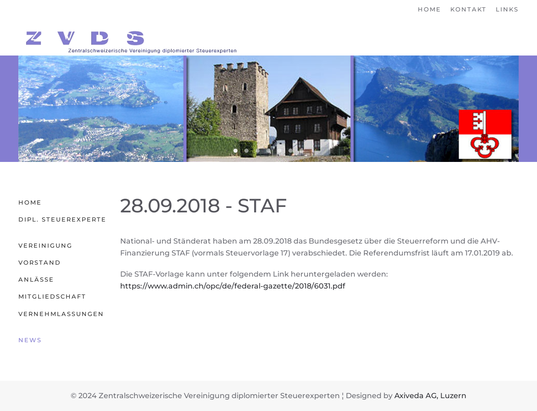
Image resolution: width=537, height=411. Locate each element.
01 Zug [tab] (301, 151)
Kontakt (468, 9)
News (30, 340)
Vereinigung (45, 245)
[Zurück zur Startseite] (128, 37)
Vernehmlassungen (61, 313)
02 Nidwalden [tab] (235, 151)
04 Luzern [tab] (257, 151)
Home (429, 9)
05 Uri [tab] (279, 151)
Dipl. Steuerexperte (62, 219)
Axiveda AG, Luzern (430, 395)
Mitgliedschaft (52, 296)
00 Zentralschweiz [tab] (268, 151)
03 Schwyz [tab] (246, 151)
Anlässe (36, 279)
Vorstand (39, 262)
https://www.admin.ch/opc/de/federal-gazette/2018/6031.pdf (232, 286)
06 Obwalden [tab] (290, 151)
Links (507, 9)
